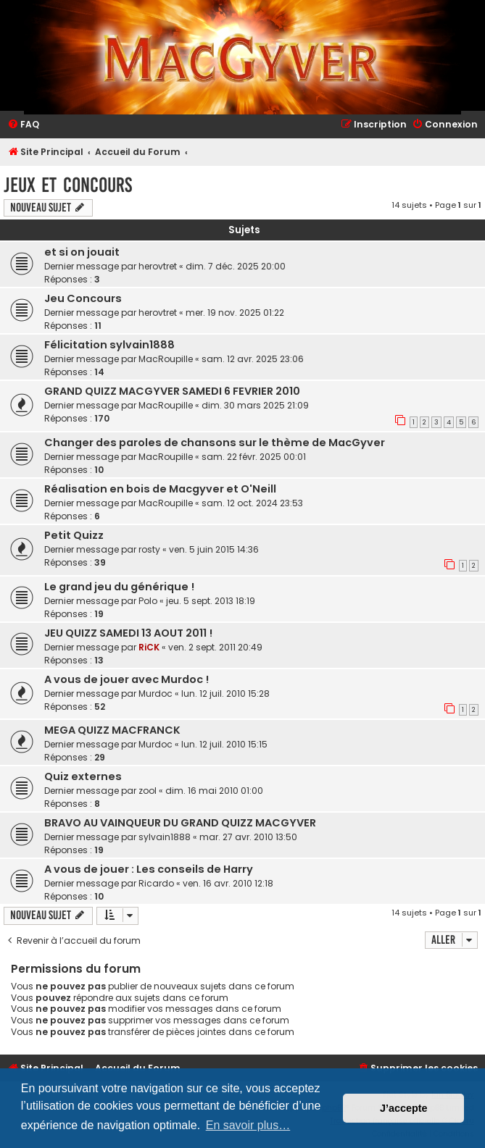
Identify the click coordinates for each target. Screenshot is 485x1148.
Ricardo (156, 883)
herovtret (157, 266)
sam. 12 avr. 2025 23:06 (253, 359)
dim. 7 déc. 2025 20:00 (236, 266)
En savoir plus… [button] (248, 1125)
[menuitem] (23, 125)
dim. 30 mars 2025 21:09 (255, 405)
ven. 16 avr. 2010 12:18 (228, 883)
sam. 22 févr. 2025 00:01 (254, 457)
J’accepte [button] (404, 1108)
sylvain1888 (164, 837)
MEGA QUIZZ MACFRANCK (112, 730)
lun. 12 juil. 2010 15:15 (224, 744)
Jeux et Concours (68, 185)
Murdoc (155, 693)
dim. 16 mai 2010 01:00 (214, 790)
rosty (149, 549)
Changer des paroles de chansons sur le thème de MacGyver (214, 442)
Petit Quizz (74, 535)
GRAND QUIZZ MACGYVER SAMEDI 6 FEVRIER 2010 (172, 391)
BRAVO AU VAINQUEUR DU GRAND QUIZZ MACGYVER (180, 823)
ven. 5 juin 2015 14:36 (214, 549)
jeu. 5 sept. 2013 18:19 (210, 601)
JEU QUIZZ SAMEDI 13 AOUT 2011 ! (128, 633)
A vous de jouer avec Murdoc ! (126, 679)
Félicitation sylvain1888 (109, 345)
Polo (147, 601)
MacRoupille (165, 359)
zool (147, 790)
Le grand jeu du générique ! (119, 586)
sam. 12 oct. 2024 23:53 (252, 503)
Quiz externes (83, 776)
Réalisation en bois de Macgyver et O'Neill (160, 489)
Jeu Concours (83, 298)
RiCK (148, 647)
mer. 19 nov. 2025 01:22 (235, 312)
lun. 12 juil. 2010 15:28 (225, 693)
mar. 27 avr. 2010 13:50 (248, 837)
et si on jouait (82, 252)
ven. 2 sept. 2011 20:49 (215, 647)
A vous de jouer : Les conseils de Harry (148, 869)
